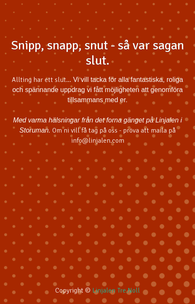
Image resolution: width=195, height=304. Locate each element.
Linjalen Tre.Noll (116, 290)
